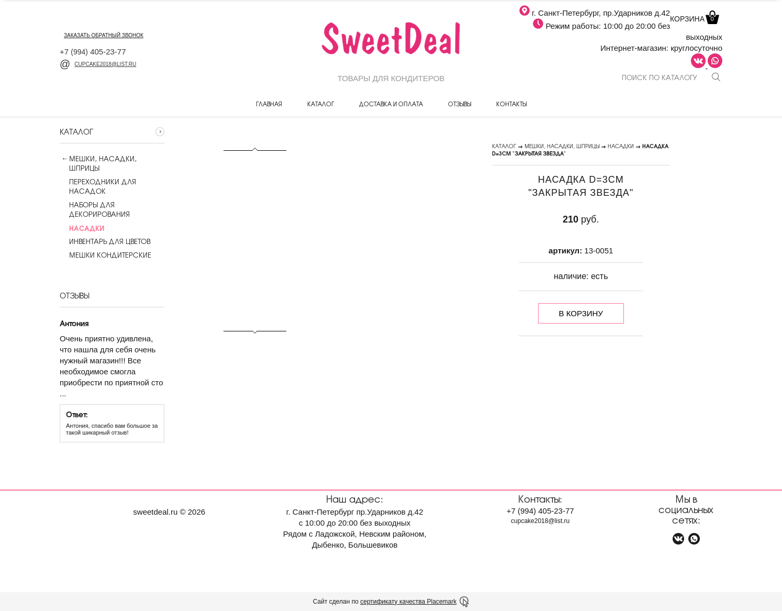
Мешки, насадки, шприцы (103, 163)
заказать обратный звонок (103, 35)
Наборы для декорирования (95, 209)
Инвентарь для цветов (105, 241)
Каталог (320, 103)
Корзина (693, 19)
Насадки (621, 146)
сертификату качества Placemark (408, 601)
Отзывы (459, 103)
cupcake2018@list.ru (98, 64)
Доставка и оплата (391, 103)
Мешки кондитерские (105, 255)
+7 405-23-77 (93, 51)
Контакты (511, 103)
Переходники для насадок (98, 186)
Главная (269, 103)
